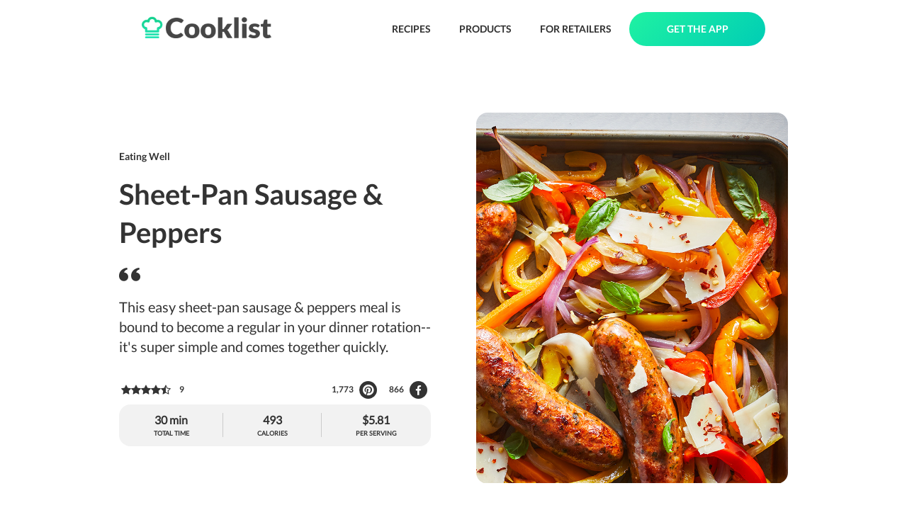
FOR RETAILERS (576, 29)
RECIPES (411, 29)
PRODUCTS (485, 29)
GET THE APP (697, 29)
